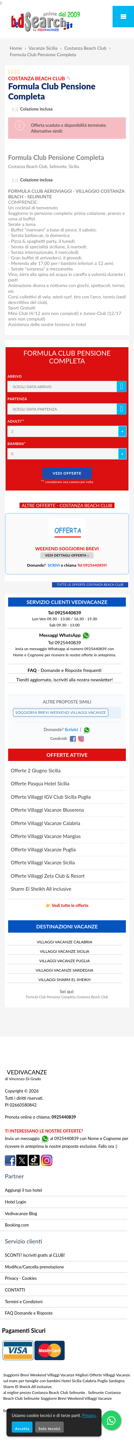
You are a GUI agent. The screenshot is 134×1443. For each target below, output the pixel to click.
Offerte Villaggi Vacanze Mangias (46, 836)
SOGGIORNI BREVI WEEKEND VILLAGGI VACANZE (60, 712)
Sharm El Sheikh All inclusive (41, 889)
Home (16, 48)
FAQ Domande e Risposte (29, 1313)
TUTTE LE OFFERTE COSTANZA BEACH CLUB (90, 584)
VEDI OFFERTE (67, 473)
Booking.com (17, 1224)
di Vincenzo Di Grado (23, 1078)
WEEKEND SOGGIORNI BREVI (67, 548)
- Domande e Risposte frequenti (64, 670)
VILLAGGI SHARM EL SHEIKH (64, 979)
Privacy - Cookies (21, 1278)
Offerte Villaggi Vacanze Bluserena (47, 810)
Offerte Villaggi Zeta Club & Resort (48, 876)
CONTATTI (15, 1289)
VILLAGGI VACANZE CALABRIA (64, 941)
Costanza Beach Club (85, 48)
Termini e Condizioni (24, 1301)
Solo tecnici (49, 1428)
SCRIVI (53, 565)
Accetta (22, 1428)
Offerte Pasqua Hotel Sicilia (40, 783)
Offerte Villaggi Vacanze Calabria (45, 823)
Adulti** (15, 421)
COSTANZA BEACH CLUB (39, 78)
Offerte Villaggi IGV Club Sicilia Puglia (51, 797)
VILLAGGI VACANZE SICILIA (64, 951)
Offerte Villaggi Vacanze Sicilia (43, 862)
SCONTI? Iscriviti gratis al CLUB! (35, 1255)
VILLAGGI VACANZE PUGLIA (64, 960)
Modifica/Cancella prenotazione (34, 1266)
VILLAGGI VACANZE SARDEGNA (64, 970)
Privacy (88, 1415)
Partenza (17, 399)
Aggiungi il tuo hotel (23, 1190)
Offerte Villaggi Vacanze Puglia (43, 849)
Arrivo (14, 376)
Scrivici (71, 729)
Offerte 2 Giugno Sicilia (35, 770)
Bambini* (16, 443)
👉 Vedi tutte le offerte (67, 905)
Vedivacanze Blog (21, 1213)
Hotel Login (15, 1201)
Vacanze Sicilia (43, 48)
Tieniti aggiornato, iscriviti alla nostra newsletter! (64, 679)
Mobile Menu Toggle (123, 16)
